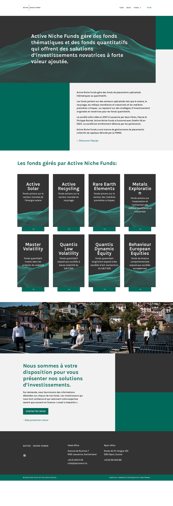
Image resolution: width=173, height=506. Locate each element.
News (128, 8)
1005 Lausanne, (76, 454)
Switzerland (90, 454)
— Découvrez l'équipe (87, 140)
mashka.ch (122, 477)
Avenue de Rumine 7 (78, 451)
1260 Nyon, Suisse (113, 454)
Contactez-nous (36, 411)
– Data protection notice (35, 420)
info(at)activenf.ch (77, 463)
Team (121, 8)
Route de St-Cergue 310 (116, 451)
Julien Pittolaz (145, 477)
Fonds (136, 8)
